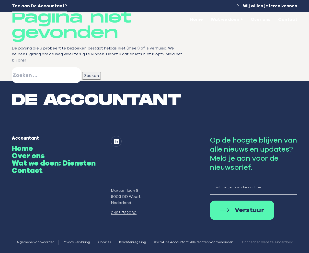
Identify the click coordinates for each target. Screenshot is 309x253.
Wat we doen (225, 19)
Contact (287, 19)
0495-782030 (124, 213)
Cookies (104, 242)
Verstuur (249, 210)
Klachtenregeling (132, 242)
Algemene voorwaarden (36, 242)
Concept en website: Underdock (267, 242)
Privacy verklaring (76, 242)
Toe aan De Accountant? (39, 6)
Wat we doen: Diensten (54, 163)
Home (196, 19)
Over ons (260, 19)
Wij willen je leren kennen (270, 6)
